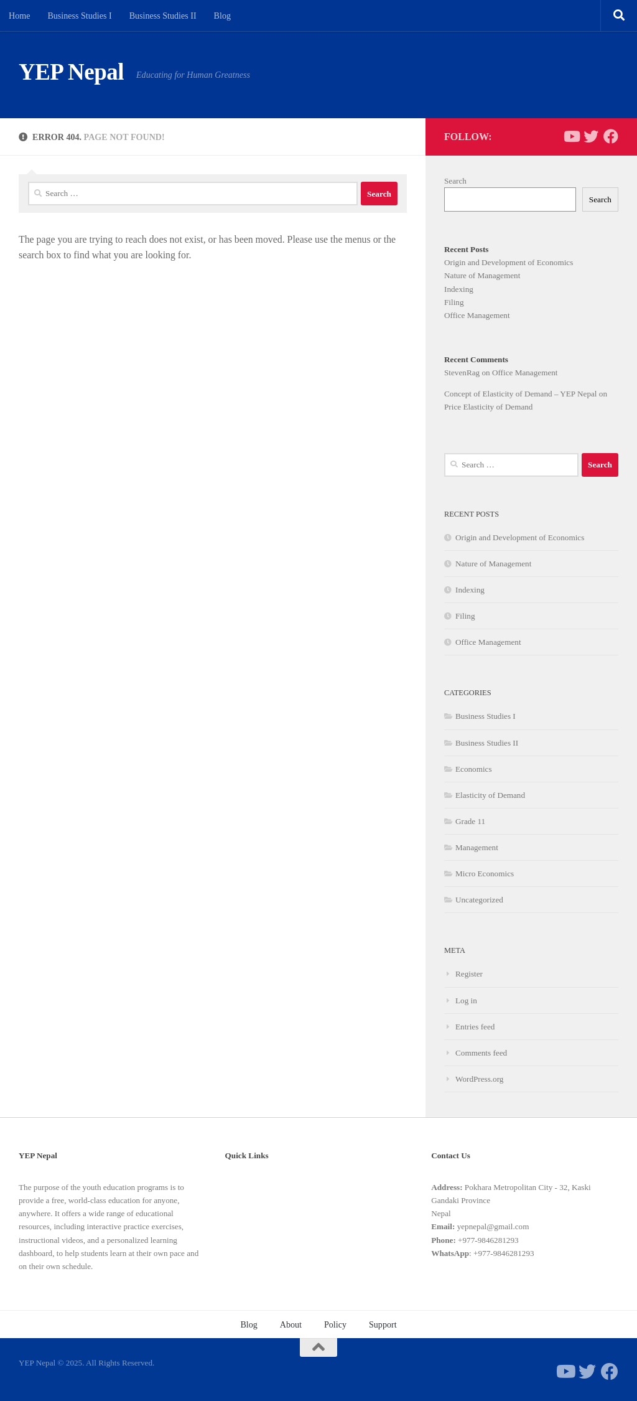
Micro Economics (484, 873)
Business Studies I (79, 16)
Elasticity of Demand (490, 795)
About (291, 1324)
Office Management (477, 315)
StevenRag (462, 372)
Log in (466, 1000)
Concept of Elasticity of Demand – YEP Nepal (520, 393)
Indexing (458, 289)
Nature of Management (482, 275)
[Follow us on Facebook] (610, 136)
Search (455, 180)
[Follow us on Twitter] (591, 136)
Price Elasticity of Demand (488, 406)
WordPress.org (479, 1079)
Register (469, 973)
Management (476, 847)
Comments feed (481, 1052)
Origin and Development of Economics (508, 262)
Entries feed (475, 1026)
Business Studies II (163, 16)
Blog (222, 16)
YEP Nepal (71, 72)
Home (19, 16)
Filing (454, 302)
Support (383, 1324)
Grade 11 (470, 821)
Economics (473, 769)
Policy (335, 1324)
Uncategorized (479, 899)
